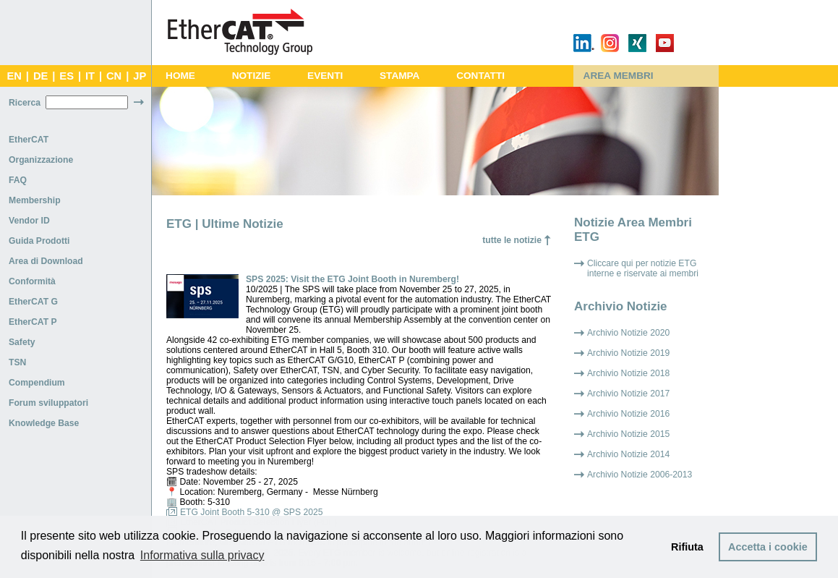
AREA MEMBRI (618, 75)
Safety (22, 342)
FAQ (18, 180)
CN (113, 76)
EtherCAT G (33, 302)
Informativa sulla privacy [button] (202, 555)
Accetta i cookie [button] (768, 547)
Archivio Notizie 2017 (628, 393)
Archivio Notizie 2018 (628, 373)
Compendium (37, 383)
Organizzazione (41, 160)
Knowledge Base (44, 423)
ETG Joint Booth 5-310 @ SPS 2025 (251, 512)
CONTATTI (480, 75)
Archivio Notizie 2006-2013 (639, 474)
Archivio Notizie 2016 (628, 414)
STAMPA (399, 75)
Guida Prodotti (39, 241)
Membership (35, 200)
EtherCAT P (33, 322)
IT (90, 76)
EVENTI (325, 75)
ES (66, 76)
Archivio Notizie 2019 (628, 353)
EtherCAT (28, 140)
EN (14, 76)
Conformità (32, 281)
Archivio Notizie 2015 (628, 434)
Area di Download (46, 261)
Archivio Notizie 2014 (628, 454)
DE (40, 76)
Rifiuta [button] (687, 547)
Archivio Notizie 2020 (628, 333)
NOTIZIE (251, 75)
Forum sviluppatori (48, 403)
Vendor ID (29, 221)
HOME (180, 75)
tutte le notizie (512, 240)
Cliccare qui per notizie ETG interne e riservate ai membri (642, 268)
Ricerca (24, 103)
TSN (17, 362)
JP (139, 76)
